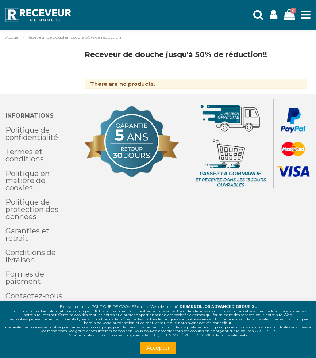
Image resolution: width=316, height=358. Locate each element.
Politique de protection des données (31, 209)
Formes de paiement (24, 278)
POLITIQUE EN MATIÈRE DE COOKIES (179, 335)
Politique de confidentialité (31, 134)
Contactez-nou (32, 296)
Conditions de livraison (30, 256)
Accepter (158, 347)
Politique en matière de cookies (27, 180)
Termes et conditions (24, 155)
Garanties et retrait (27, 234)
